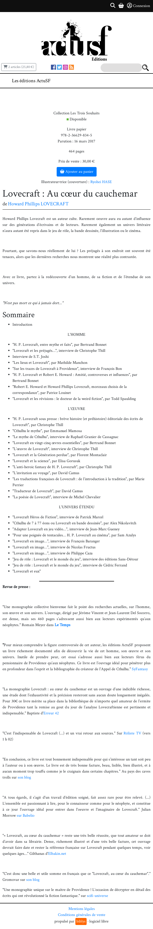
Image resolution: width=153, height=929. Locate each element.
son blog (24, 777)
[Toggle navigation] (134, 81)
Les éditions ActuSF (31, 80)
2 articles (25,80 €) (18, 67)
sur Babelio (25, 815)
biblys (81, 921)
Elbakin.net (57, 853)
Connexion (138, 6)
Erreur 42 (51, 713)
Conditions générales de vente (81, 914)
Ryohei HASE (101, 182)
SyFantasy (140, 669)
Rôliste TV (132, 733)
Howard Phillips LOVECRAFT (38, 204)
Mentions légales (81, 908)
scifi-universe (97, 895)
